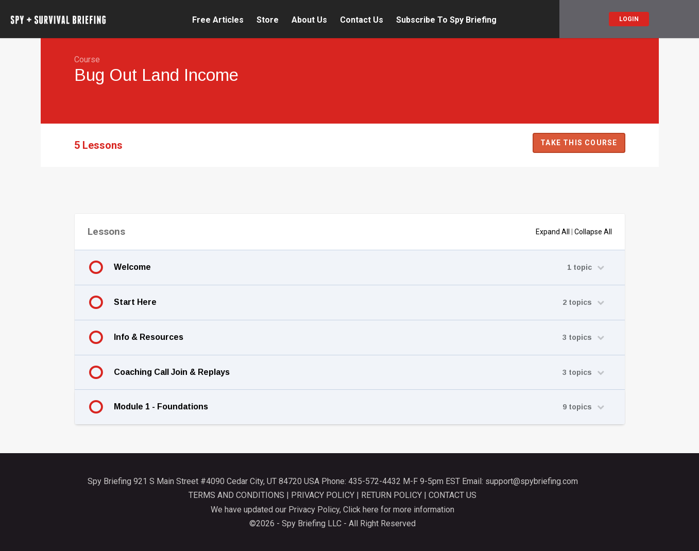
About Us (309, 20)
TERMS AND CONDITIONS (236, 495)
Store (268, 20)
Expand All (553, 232)
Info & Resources (148, 337)
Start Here (135, 302)
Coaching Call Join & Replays (172, 372)
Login (629, 19)
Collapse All (593, 232)
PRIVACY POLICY (322, 495)
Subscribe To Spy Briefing (446, 20)
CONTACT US (452, 495)
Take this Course (578, 143)
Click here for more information (398, 509)
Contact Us (361, 20)
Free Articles (218, 20)
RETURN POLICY (391, 495)
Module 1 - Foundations (161, 406)
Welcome (132, 267)
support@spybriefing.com (531, 481)
